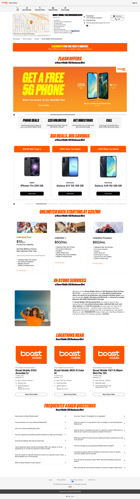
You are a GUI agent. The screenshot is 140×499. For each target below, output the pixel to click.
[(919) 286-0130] (96, 20)
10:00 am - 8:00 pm (25, 380)
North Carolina (27, 39)
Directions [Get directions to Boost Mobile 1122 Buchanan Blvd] (117, 16)
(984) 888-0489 (100, 383)
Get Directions (26, 9)
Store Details (65, 9)
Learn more (32, 193)
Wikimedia (17, 34)
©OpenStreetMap (28, 34)
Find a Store (13, 3)
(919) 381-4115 (22, 383)
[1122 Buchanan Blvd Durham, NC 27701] (96, 23)
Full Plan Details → (22, 270)
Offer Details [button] (70, 496)
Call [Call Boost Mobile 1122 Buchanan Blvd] (117, 19)
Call (17, 9)
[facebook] (87, 26)
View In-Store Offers (31, 394)
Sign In (134, 3)
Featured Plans (53, 9)
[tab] (40, 416)
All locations (16, 39)
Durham (37, 39)
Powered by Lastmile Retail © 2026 (70, 491)
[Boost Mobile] (5, 3)
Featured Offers (40, 9)
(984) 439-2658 (61, 383)
